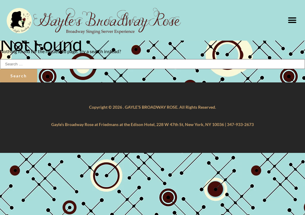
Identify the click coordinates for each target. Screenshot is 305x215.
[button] (292, 20)
